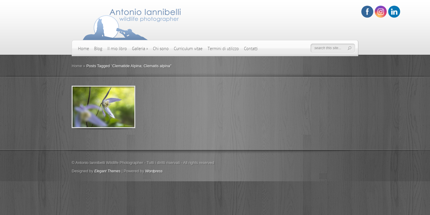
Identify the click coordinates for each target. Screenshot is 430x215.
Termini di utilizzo (223, 48)
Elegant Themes (107, 171)
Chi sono (161, 48)
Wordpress (153, 171)
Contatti (251, 48)
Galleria (140, 48)
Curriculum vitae (188, 48)
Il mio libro (117, 48)
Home (83, 48)
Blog (98, 48)
